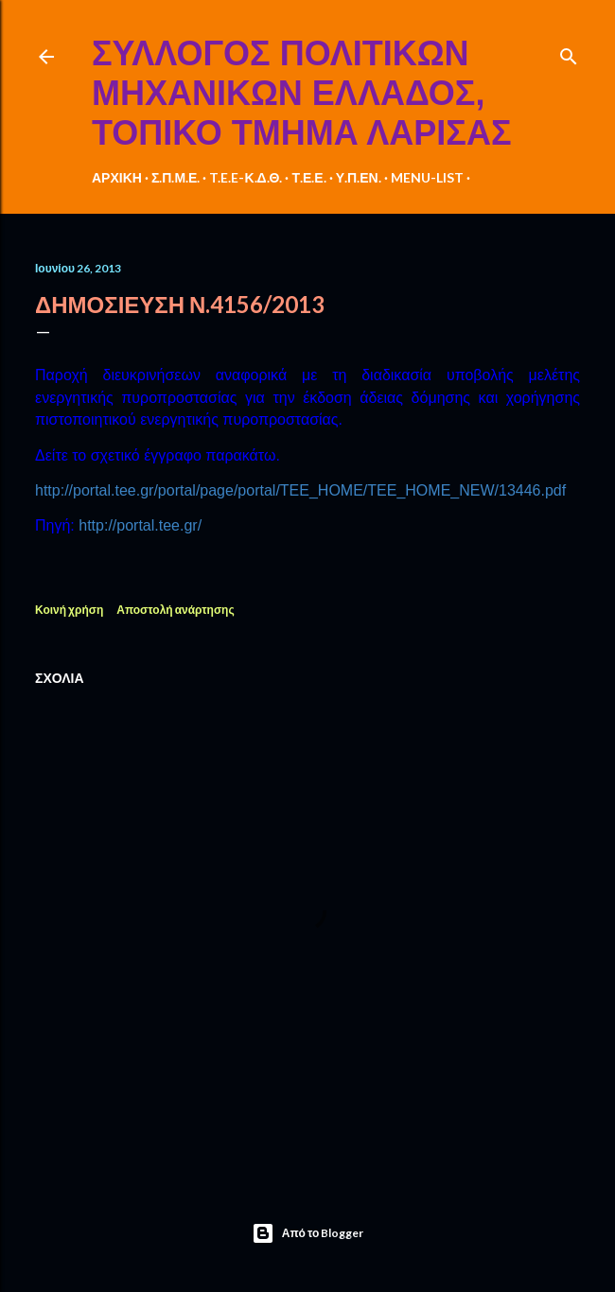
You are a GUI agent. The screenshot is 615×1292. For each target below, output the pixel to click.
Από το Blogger (308, 1233)
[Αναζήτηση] (568, 52)
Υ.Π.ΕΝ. (358, 177)
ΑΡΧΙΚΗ (117, 177)
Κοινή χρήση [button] (69, 609)
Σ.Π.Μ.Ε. (176, 177)
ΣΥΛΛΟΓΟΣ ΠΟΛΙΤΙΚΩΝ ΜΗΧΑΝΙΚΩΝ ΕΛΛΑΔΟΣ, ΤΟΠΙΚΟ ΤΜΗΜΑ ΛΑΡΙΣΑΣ (302, 93)
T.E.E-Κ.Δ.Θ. (245, 177)
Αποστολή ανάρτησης (175, 609)
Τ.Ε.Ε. (308, 177)
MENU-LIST (427, 177)
